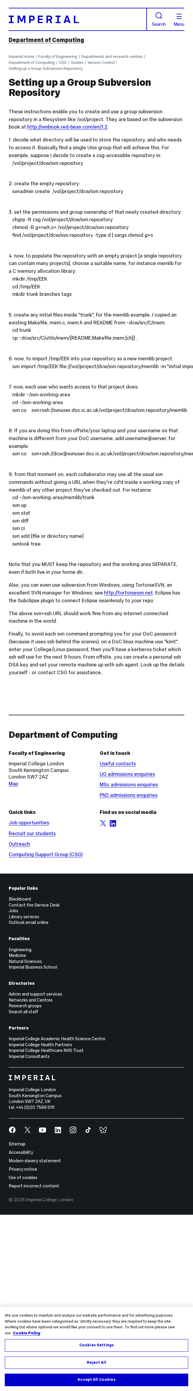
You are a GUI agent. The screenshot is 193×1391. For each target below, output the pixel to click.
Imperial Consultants (29, 1056)
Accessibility (21, 1152)
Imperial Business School (33, 967)
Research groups (25, 1005)
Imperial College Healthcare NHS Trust (46, 1050)
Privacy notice (23, 1169)
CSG (63, 62)
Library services (24, 916)
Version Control (101, 62)
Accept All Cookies (96, 1379)
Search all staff (23, 1011)
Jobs (13, 910)
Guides (77, 62)
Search (159, 19)
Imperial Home (21, 56)
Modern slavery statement (35, 1160)
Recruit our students (32, 833)
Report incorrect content (34, 1186)
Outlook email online (28, 922)
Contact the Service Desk (34, 905)
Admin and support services (35, 994)
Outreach (19, 844)
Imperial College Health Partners (40, 1044)
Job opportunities (29, 823)
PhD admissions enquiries (128, 795)
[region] (96, 1349)
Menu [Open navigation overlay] (179, 20)
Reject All (96, 1362)
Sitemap (17, 1144)
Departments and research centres (112, 56)
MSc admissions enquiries (129, 785)
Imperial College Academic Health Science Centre (57, 1038)
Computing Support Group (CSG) (46, 854)
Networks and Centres (31, 1000)
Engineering (20, 949)
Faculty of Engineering (57, 56)
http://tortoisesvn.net (128, 593)
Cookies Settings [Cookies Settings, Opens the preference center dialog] (96, 1345)
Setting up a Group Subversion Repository (46, 68)
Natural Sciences (25, 961)
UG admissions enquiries (127, 774)
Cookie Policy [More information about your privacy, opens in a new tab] (26, 1333)
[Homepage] (78, 19)
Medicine (17, 955)
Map (13, 784)
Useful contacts (118, 764)
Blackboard (20, 899)
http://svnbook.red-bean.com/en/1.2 (67, 127)
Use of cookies (23, 1177)
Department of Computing (46, 39)
